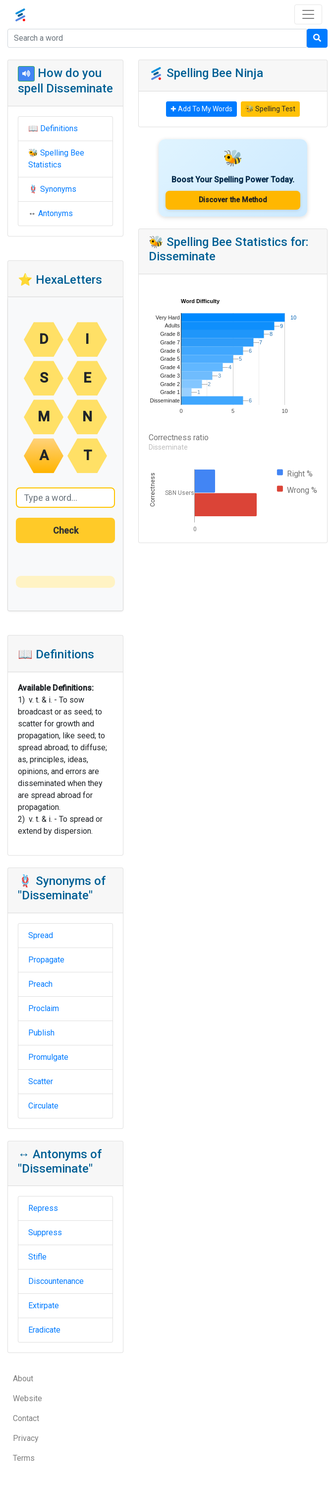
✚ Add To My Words (201, 109)
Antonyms (55, 213)
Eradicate (44, 1330)
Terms (24, 1458)
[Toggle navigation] (308, 14)
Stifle (37, 1257)
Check (65, 530)
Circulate (43, 1105)
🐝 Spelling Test (270, 109)
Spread (40, 935)
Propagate (46, 959)
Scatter (40, 1081)
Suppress (45, 1232)
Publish (41, 1032)
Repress (43, 1208)
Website (27, 1398)
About (23, 1378)
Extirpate (43, 1305)
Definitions (59, 128)
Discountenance (56, 1281)
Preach (40, 984)
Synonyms (58, 189)
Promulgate (48, 1057)
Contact (26, 1418)
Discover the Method (233, 200)
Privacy (26, 1438)
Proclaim (43, 1008)
